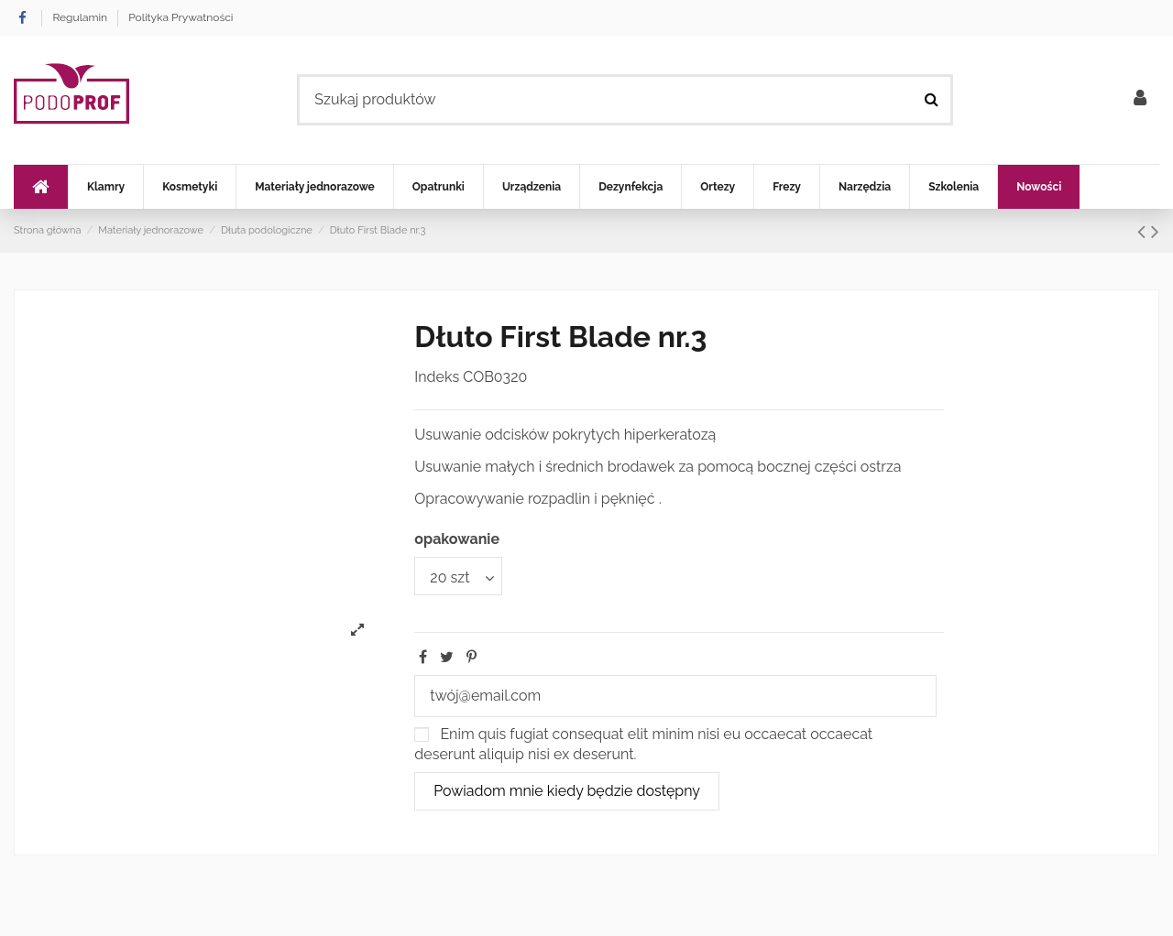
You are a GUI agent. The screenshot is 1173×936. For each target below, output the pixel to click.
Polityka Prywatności (180, 17)
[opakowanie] (458, 576)
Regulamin (81, 17)
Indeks (436, 377)
